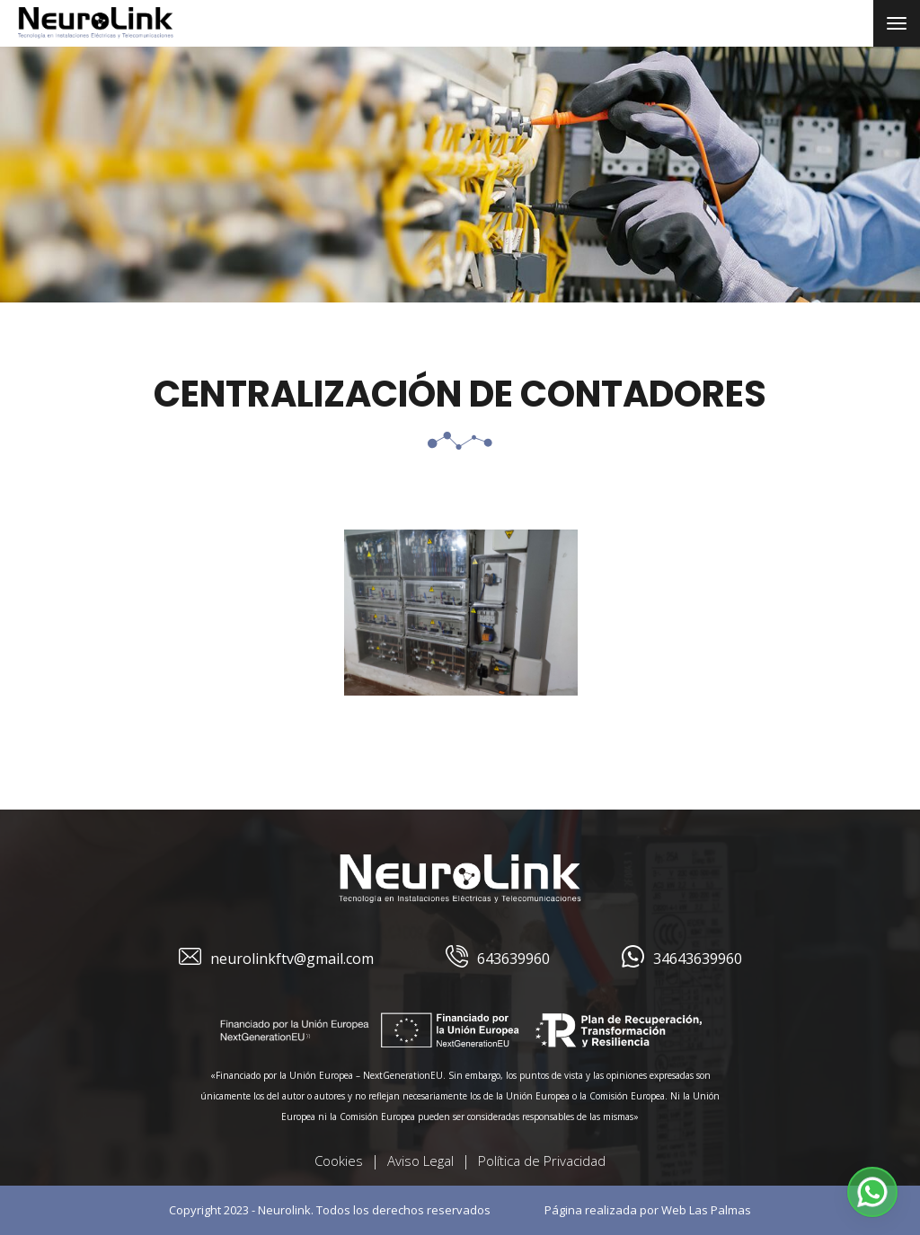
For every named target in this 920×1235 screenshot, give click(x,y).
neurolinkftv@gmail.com (276, 959)
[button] (872, 1192)
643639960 (498, 959)
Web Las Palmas (706, 1210)
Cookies (338, 1160)
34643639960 (682, 959)
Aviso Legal (420, 1160)
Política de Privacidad (542, 1160)
